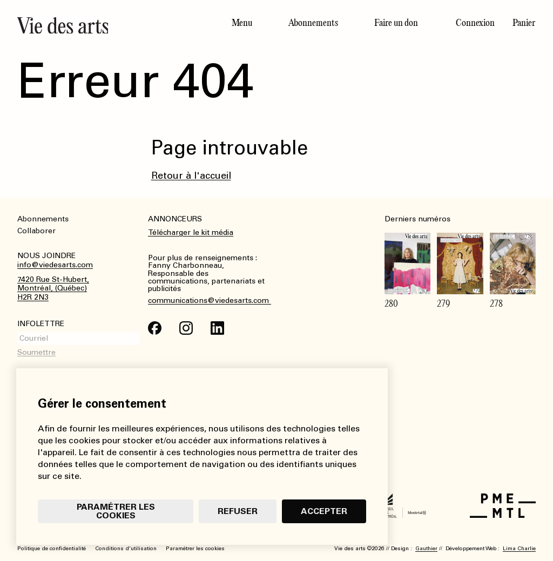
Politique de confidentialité (51, 548)
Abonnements (313, 22)
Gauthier (426, 548)
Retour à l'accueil (191, 175)
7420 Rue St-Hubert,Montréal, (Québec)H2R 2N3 (53, 288)
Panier (523, 22)
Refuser (238, 511)
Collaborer (36, 230)
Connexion (475, 22)
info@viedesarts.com (55, 265)
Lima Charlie (519, 548)
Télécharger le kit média (190, 232)
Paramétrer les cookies (116, 511)
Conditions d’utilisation (126, 548)
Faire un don (396, 22)
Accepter (324, 511)
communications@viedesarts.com (209, 301)
